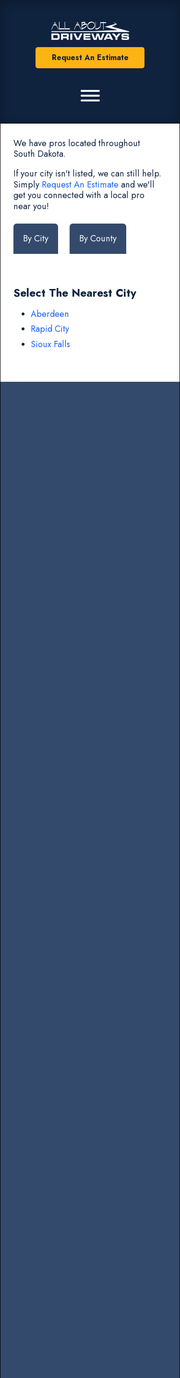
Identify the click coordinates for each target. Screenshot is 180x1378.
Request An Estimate (90, 57)
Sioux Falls (50, 344)
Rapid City (50, 329)
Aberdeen (50, 314)
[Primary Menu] (90, 95)
